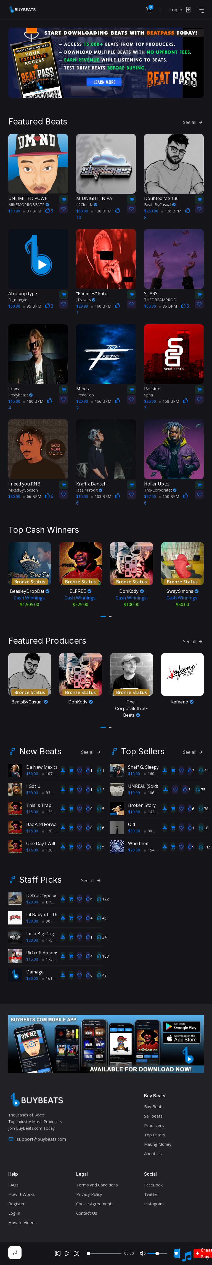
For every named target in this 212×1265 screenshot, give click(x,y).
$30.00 (32, 773)
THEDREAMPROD (160, 299)
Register (16, 1203)
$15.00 (32, 811)
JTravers (85, 299)
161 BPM (52, 978)
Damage (35, 972)
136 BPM (171, 211)
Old (131, 824)
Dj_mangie (17, 299)
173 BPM (52, 959)
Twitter (151, 1194)
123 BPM (52, 811)
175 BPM (52, 940)
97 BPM (32, 211)
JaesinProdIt (89, 490)
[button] (103, 616)
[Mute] (142, 1253)
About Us (153, 1153)
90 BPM (51, 921)
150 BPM (169, 496)
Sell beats (153, 1116)
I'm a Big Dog (40, 934)
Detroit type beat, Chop (50, 895)
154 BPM (154, 850)
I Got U (33, 786)
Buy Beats (154, 1106)
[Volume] (157, 1253)
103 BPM (101, 496)
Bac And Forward (43, 824)
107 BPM (52, 773)
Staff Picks (40, 880)
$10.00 (134, 773)
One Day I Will (40, 843)
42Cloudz (86, 204)
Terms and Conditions (97, 1185)
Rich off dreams (42, 953)
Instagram (154, 1203)
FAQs (13, 1185)
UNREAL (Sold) (143, 786)
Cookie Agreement (94, 1203)
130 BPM (52, 830)
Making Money (157, 1144)
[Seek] (104, 1253)
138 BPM (101, 211)
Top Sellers (143, 751)
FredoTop (85, 395)
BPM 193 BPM (57, 902)
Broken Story (142, 805)
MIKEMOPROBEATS (28, 204)
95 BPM (32, 306)
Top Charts (154, 1134)
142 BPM (154, 811)
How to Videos (22, 1222)
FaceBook (153, 1185)
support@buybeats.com (37, 1139)
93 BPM (51, 792)
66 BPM (32, 496)
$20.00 (134, 850)
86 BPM (168, 306)
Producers (154, 1125)
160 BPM (101, 306)
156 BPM (101, 401)
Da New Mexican (43, 767)
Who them (139, 843)
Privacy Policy (89, 1194)
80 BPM (153, 830)
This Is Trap (38, 805)
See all (193, 122)
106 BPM (154, 792)
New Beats (40, 751)
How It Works (21, 1194)
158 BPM (169, 401)
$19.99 (134, 792)
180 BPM (33, 401)
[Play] (67, 1253)
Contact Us (86, 1213)
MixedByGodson (23, 490)
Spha (148, 395)
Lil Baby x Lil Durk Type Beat (56, 914)
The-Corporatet (160, 490)
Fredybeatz (20, 395)
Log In (14, 1213)
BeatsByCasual (160, 204)
